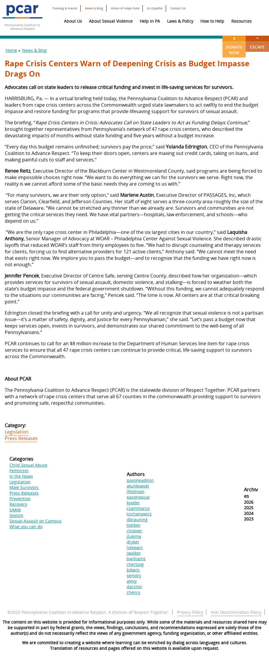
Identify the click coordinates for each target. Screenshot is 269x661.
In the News (21, 476)
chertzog (135, 564)
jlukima (134, 536)
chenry (133, 592)
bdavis (133, 570)
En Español (155, 8)
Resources (241, 21)
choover (134, 530)
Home (11, 50)
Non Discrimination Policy (236, 612)
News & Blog (94, 8)
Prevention (20, 498)
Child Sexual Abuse (28, 465)
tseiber (134, 525)
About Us (73, 21)
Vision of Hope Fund (125, 8)
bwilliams (136, 558)
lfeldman (135, 491)
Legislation (17, 432)
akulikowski (138, 486)
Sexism (16, 515)
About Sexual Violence (111, 21)
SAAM (15, 510)
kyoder (133, 502)
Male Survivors (24, 487)
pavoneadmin (140, 480)
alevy (132, 581)
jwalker (134, 553)
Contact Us (178, 8)
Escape (257, 43)
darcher (134, 586)
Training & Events (64, 8)
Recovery (18, 504)
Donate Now (234, 45)
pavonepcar (138, 497)
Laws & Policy (180, 21)
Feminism (19, 470)
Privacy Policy (190, 612)
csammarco (138, 508)
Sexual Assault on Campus (35, 521)
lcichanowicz (139, 514)
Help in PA (150, 21)
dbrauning (137, 519)
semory (134, 575)
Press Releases (21, 438)
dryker (133, 542)
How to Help (212, 21)
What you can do (25, 526)
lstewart (135, 547)
